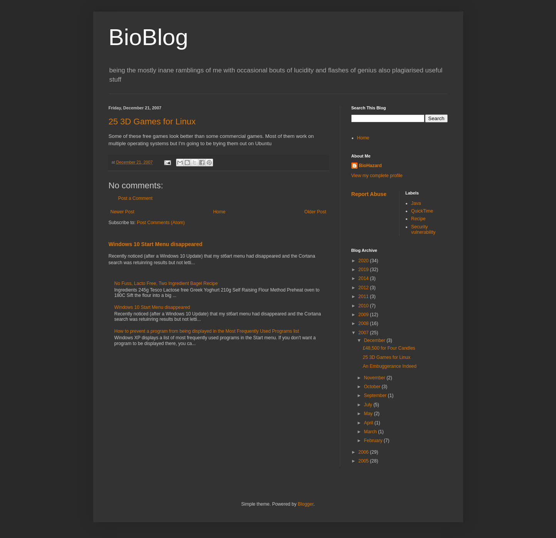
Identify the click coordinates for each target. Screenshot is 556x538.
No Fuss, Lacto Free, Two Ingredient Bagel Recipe (166, 283)
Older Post (315, 212)
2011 (364, 296)
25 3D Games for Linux (152, 121)
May (369, 413)
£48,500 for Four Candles (389, 348)
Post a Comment (135, 198)
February (373, 440)
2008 (364, 323)
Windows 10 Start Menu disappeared (156, 244)
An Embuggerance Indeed (389, 366)
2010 (364, 305)
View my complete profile (377, 175)
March (371, 431)
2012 (364, 287)
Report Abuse (368, 194)
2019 (364, 269)
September (376, 395)
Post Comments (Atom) (161, 222)
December (375, 340)
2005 (364, 461)
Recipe (418, 218)
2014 (364, 278)
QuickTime (422, 211)
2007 (364, 332)
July (368, 404)
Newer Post (122, 212)
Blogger (306, 504)
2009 (364, 314)
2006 (364, 452)
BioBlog (148, 37)
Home (219, 212)
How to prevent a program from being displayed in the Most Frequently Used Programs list (206, 331)
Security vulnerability (423, 229)
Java (416, 203)
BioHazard (370, 165)
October (372, 386)
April (369, 423)
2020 (364, 260)
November (375, 377)
